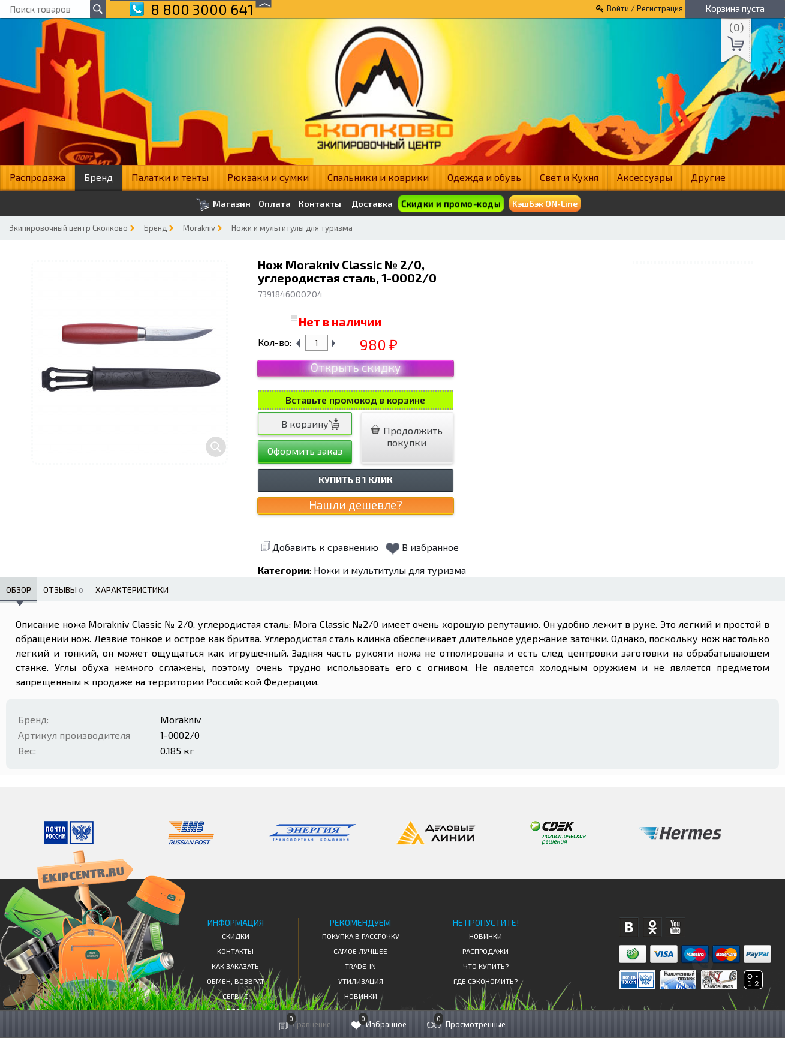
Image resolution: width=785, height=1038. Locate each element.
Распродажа (37, 177)
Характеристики (132, 590)
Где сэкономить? (485, 981)
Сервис (235, 996)
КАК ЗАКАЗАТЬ (235, 966)
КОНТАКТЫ (235, 951)
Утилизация (360, 981)
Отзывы (63, 590)
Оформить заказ (304, 450)
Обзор (18, 590)
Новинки (360, 996)
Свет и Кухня (569, 177)
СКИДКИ (235, 936)
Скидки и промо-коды (451, 203)
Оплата (274, 204)
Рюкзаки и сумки (268, 177)
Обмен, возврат (235, 981)
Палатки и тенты (170, 177)
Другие (708, 177)
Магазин (223, 204)
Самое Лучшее (360, 951)
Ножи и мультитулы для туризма (292, 228)
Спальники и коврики (378, 177)
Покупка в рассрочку (360, 936)
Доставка (372, 203)
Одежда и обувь (484, 177)
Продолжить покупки (407, 436)
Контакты (320, 204)
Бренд (98, 177)
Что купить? (486, 966)
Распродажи (485, 951)
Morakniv (199, 228)
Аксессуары (644, 177)
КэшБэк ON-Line (545, 203)
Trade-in (360, 966)
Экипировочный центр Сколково (68, 228)
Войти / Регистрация (645, 8)
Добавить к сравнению (319, 547)
